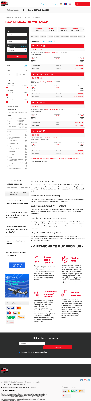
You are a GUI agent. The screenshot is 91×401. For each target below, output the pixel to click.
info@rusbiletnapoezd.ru (11, 387)
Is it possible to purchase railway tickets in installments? (17, 202)
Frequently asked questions (18, 193)
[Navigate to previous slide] (32, 29)
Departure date (11, 46)
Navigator (53, 4)
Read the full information (17, 265)
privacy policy (41, 349)
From (8, 31)
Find (17, 56)
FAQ (40, 4)
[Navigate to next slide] (83, 29)
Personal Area (81, 4)
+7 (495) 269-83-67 (9, 390)
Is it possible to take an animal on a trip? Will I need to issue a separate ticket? (17, 215)
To (7, 38)
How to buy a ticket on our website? (15, 242)
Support (45, 4)
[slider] (7, 87)
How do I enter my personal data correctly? (16, 254)
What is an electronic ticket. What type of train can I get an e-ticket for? (17, 229)
